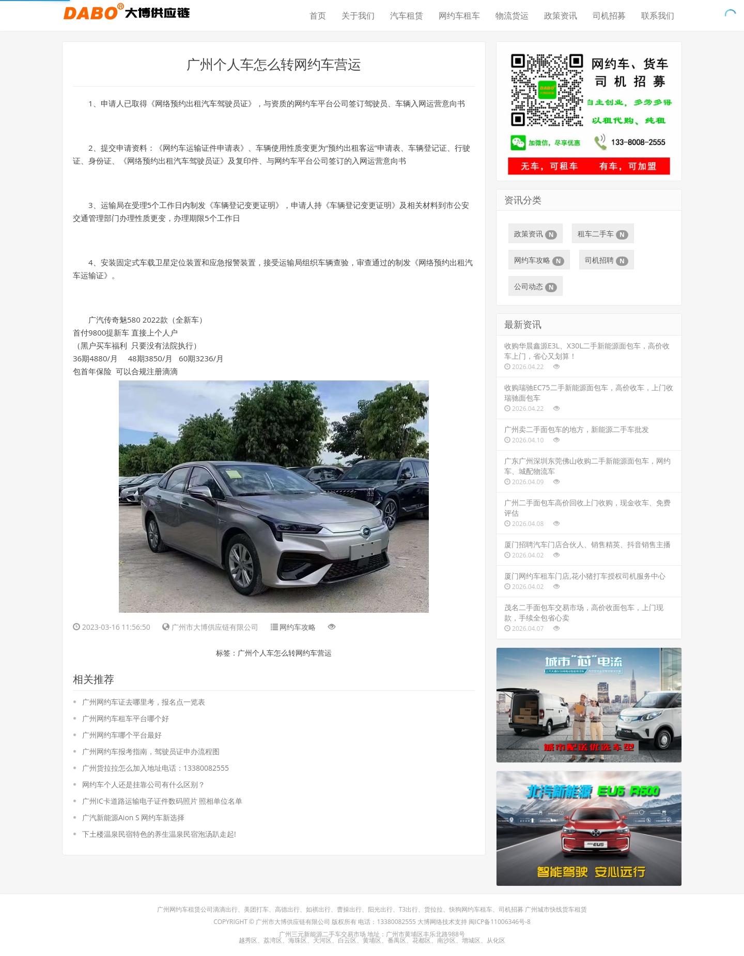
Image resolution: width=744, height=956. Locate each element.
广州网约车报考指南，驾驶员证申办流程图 (151, 751)
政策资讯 (560, 15)
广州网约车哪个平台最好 (122, 735)
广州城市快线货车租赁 (556, 909)
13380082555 (396, 921)
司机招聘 (606, 260)
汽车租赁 (406, 15)
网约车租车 (459, 15)
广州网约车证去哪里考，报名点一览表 (143, 702)
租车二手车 (603, 234)
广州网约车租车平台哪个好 (125, 718)
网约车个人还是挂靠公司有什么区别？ (143, 784)
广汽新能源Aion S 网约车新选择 (133, 817)
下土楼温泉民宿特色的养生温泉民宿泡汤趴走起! (159, 834)
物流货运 (512, 15)
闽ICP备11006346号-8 (500, 921)
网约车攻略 (298, 627)
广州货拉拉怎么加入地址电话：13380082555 (155, 768)
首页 (317, 15)
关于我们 (358, 15)
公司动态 (535, 286)
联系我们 (657, 15)
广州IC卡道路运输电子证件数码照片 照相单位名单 (162, 801)
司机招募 (609, 15)
